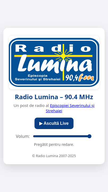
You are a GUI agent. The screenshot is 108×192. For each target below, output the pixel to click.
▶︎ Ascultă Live (53, 123)
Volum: (23, 136)
